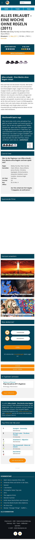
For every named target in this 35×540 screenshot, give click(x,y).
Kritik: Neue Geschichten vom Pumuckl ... (16, 500)
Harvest (6, 485)
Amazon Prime (27, 411)
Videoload (8, 413)
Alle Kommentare (7, 512)
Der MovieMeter (17, 460)
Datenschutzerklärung (24, 521)
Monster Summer (9, 498)
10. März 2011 (12, 36)
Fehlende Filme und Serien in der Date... (16, 482)
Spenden (17, 526)
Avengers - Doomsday (20, 428)
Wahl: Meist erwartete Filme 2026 (14, 480)
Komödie (4, 38)
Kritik (6, 9)
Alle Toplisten (9, 393)
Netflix (20, 411)
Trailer (18, 9)
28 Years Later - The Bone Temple (21, 434)
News (29, 9)
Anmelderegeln (19, 354)
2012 (5, 493)
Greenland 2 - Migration (20, 439)
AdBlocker (24, 523)
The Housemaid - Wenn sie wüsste (21, 446)
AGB (14, 521)
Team (18, 523)
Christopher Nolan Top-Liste (12, 490)
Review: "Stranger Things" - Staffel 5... (15, 508)
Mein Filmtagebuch (17, 53)
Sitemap (9, 523)
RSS (14, 523)
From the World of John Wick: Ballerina (16, 503)
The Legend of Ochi (10, 495)
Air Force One (8, 505)
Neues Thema (17, 369)
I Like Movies (8, 488)
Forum (17, 366)
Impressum (8, 521)
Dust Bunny (16, 451)
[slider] (10, 49)
